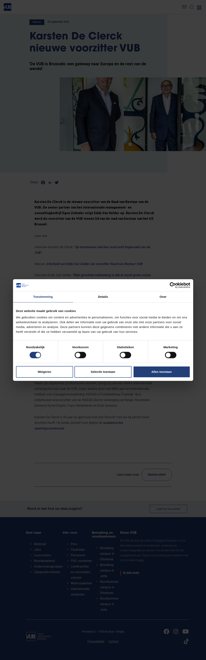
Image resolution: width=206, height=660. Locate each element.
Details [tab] (103, 296)
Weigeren (44, 371)
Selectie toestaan (103, 371)
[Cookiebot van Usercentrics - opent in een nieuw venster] (172, 285)
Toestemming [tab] (43, 296)
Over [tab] (163, 296)
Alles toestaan (161, 371)
